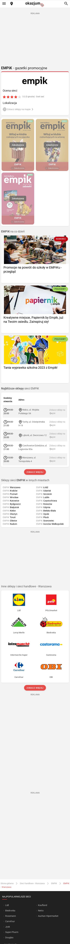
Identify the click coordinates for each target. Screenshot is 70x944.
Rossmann (10, 916)
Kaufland (42, 905)
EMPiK (54, 883)
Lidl (7, 905)
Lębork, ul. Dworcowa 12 (34, 435)
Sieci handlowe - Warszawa (32, 883)
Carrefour (10, 921)
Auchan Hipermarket (48, 916)
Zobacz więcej (35, 472)
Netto (41, 910)
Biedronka (10, 910)
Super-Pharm (11, 932)
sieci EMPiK (20, 388)
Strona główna (7, 883)
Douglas (9, 937)
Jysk (7, 926)
